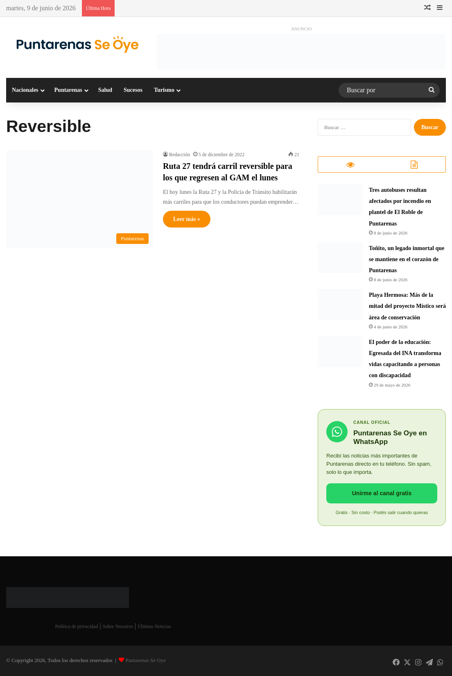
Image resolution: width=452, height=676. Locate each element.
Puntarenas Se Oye (146, 661)
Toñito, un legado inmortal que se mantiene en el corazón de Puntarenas (406, 260)
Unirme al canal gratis (382, 494)
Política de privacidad (76, 627)
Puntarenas (68, 90)
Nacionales (25, 90)
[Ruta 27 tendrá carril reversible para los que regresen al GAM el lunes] (79, 199)
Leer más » (186, 219)
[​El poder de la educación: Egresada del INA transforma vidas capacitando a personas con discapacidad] (340, 352)
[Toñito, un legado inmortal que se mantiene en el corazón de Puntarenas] (340, 258)
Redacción (179, 154)
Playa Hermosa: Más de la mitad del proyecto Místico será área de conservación (407, 307)
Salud (105, 90)
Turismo (164, 90)
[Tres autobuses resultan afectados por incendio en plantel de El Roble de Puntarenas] (340, 200)
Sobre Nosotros (118, 627)
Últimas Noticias (154, 627)
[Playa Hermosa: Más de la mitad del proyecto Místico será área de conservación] (340, 305)
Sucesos (133, 90)
